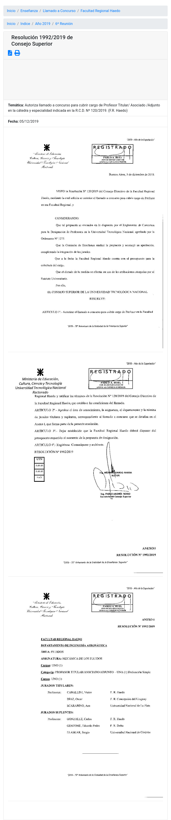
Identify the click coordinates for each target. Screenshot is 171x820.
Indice (25, 24)
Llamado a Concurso (59, 11)
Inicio (11, 11)
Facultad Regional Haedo (100, 11)
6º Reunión (64, 24)
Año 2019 (42, 24)
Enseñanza (29, 11)
